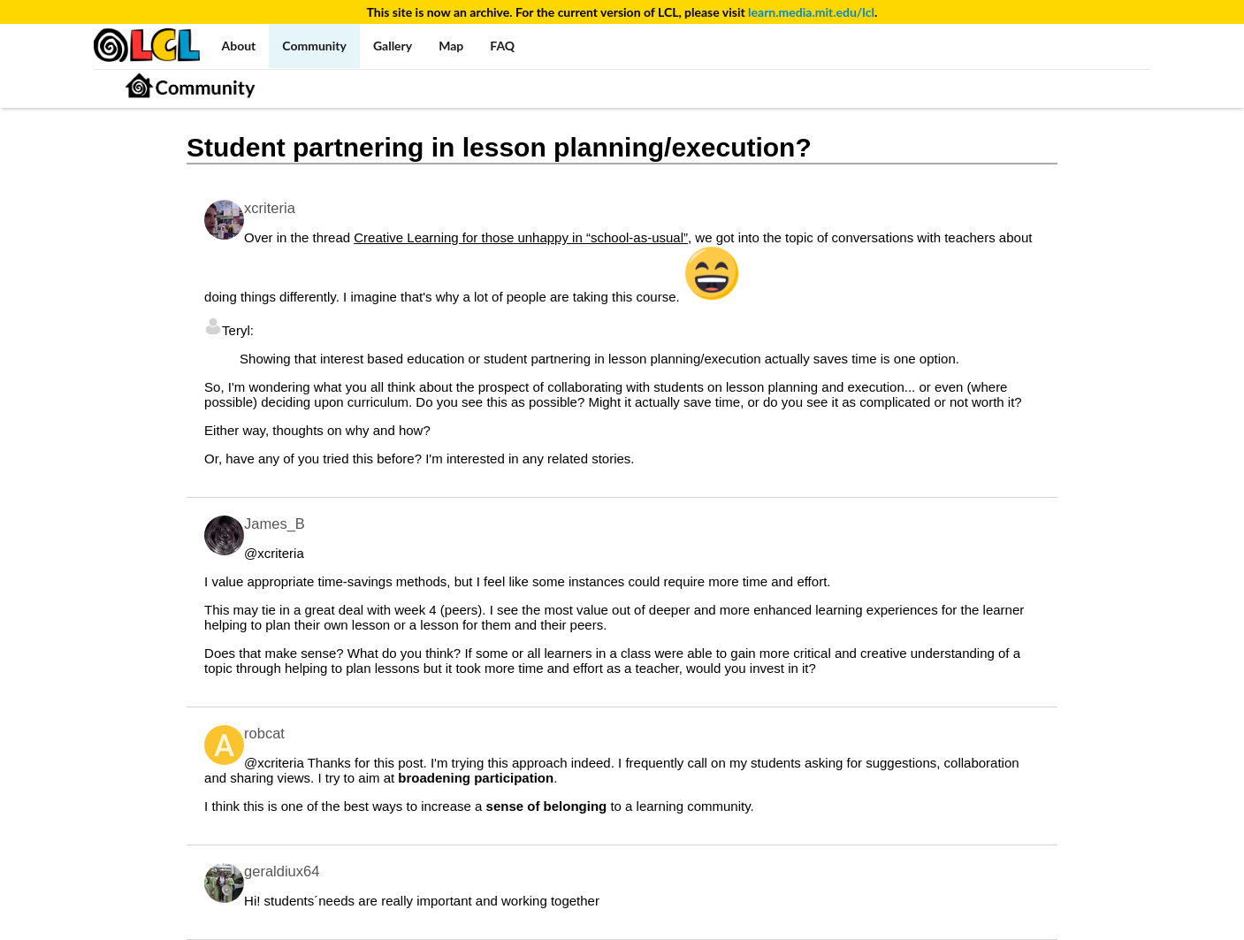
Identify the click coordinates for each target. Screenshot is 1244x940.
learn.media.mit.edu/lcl (811, 11)
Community (314, 45)
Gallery (392, 45)
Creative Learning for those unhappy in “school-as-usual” (521, 237)
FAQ (502, 45)
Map (451, 45)
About (239, 45)
